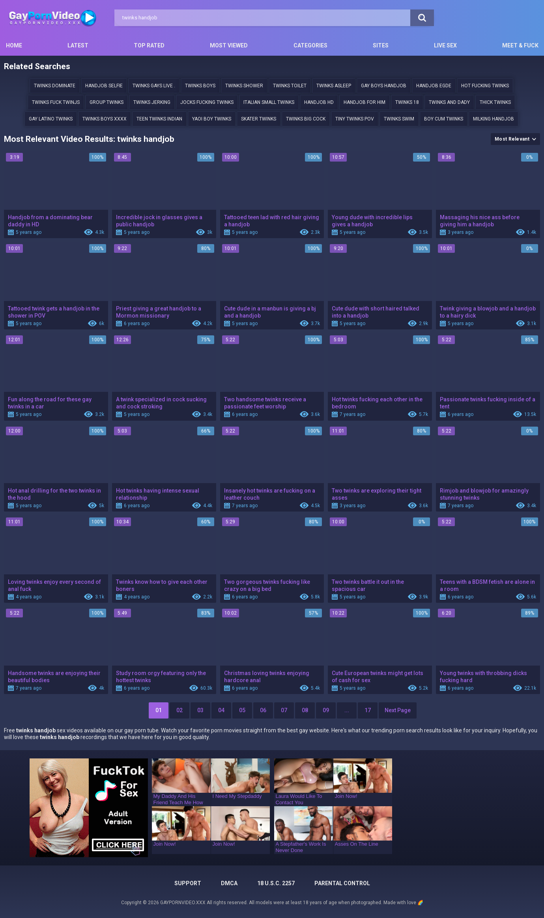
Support (187, 883)
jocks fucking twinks (207, 102)
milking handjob (493, 119)
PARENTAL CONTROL (342, 883)
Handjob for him (364, 102)
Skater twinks (258, 119)
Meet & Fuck (520, 45)
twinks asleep (333, 85)
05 (242, 710)
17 (368, 710)
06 (263, 710)
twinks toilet (290, 85)
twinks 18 (407, 102)
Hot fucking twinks (485, 85)
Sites (381, 45)
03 (200, 710)
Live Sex (445, 45)
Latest (77, 45)
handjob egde (433, 85)
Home (14, 45)
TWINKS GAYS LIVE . (154, 85)
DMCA (229, 883)
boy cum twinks (443, 119)
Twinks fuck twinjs (56, 102)
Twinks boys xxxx (104, 119)
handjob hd (319, 102)
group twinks (106, 102)
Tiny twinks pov (354, 119)
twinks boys (200, 85)
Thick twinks (495, 102)
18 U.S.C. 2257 (276, 883)
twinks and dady (449, 102)
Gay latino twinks (51, 119)
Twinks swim (399, 119)
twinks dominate (54, 85)
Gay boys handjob (383, 85)
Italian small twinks (268, 102)
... (346, 710)
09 (326, 710)
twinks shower (244, 85)
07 (284, 710)
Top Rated (149, 45)
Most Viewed (229, 45)
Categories (310, 45)
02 (179, 710)
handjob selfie (104, 85)
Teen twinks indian (159, 119)
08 (305, 710)
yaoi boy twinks (211, 119)
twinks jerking (151, 102)
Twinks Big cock (305, 119)
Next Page (398, 710)
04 (221, 710)
